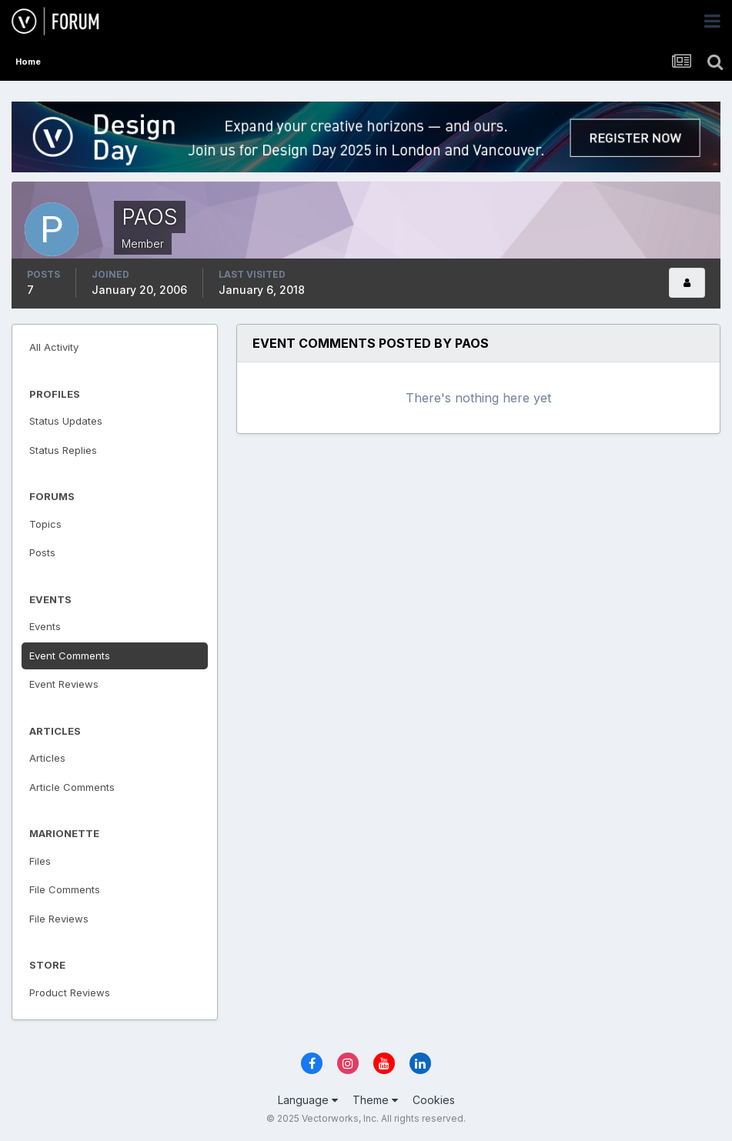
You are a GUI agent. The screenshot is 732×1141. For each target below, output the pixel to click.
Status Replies (63, 450)
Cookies (434, 1099)
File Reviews (59, 918)
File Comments (64, 889)
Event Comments (69, 655)
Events (45, 626)
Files (40, 861)
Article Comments (72, 787)
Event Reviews (64, 684)
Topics (45, 524)
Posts (42, 552)
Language (308, 1099)
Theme (375, 1099)
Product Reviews (69, 992)
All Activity (54, 347)
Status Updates (65, 421)
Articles (47, 758)
